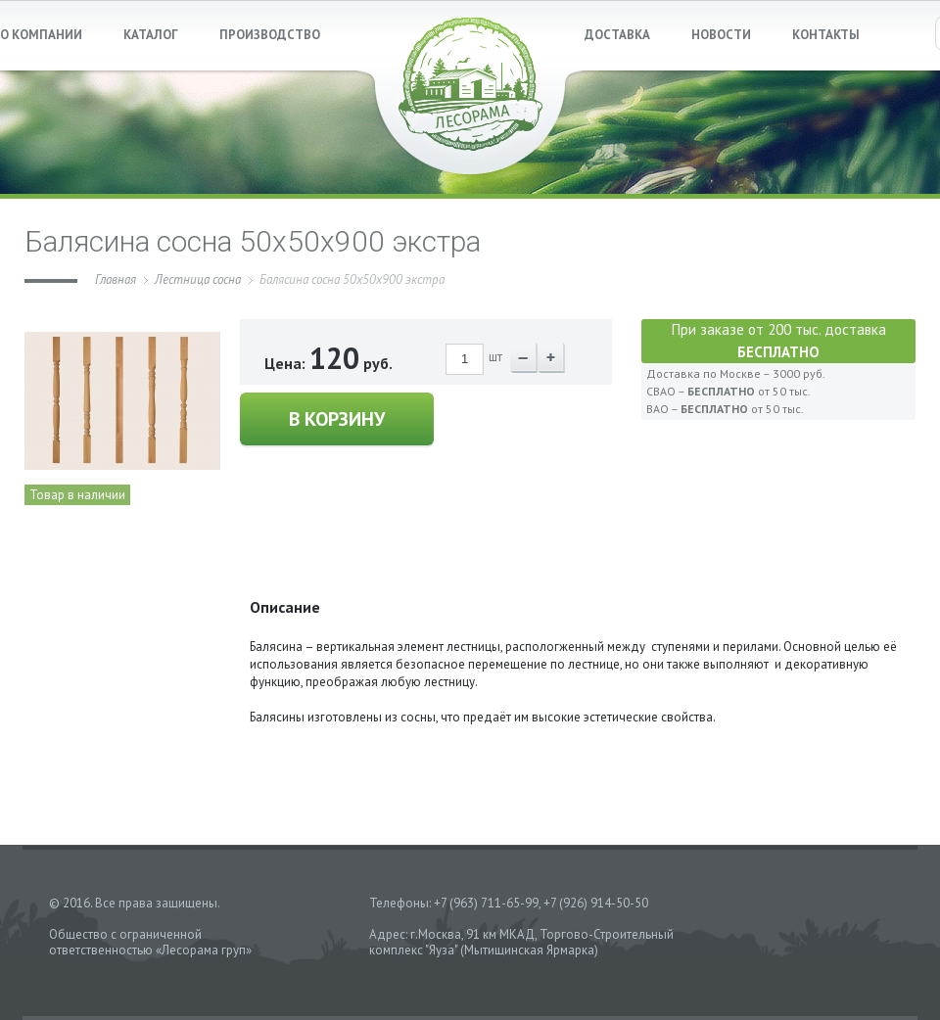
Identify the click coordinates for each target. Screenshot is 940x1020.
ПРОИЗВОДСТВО (269, 34)
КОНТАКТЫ (826, 34)
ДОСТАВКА (617, 34)
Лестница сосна (198, 279)
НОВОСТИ (721, 34)
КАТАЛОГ (150, 34)
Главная (115, 279)
